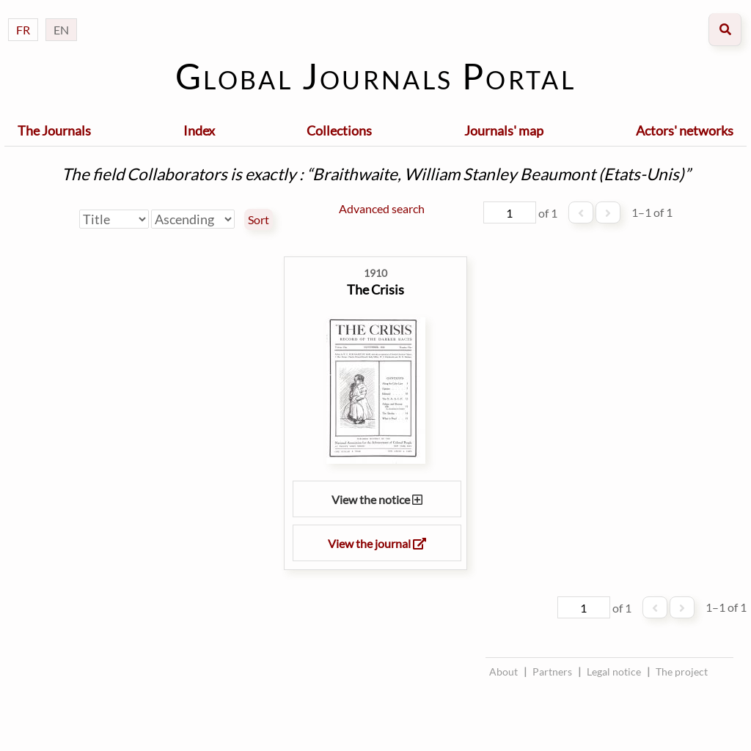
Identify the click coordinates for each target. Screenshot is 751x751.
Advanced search (382, 208)
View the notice (376, 499)
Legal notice (614, 671)
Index (199, 130)
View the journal (377, 543)
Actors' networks (684, 130)
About (503, 671)
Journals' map (503, 130)
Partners (552, 671)
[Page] (509, 212)
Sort (258, 220)
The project (682, 671)
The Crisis (375, 289)
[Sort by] (114, 219)
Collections (339, 130)
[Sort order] (193, 219)
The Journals (54, 130)
